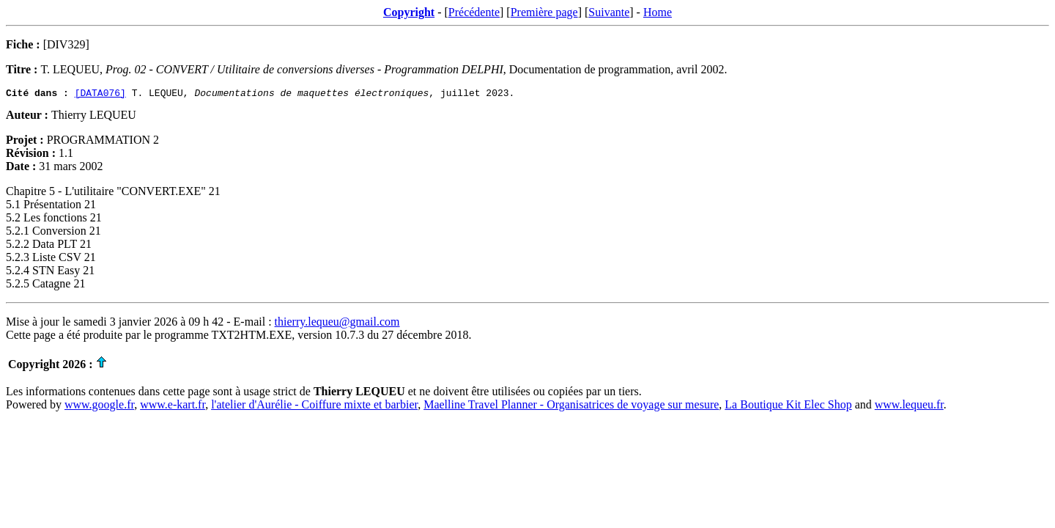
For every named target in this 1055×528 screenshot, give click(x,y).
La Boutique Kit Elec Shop (788, 406)
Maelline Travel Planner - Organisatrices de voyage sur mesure (571, 406)
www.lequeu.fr (909, 406)
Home (657, 12)
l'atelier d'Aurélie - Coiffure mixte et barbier (314, 406)
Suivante (608, 12)
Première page (544, 12)
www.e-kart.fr (172, 406)
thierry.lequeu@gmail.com (337, 324)
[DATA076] (100, 94)
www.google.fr (99, 406)
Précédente (474, 12)
